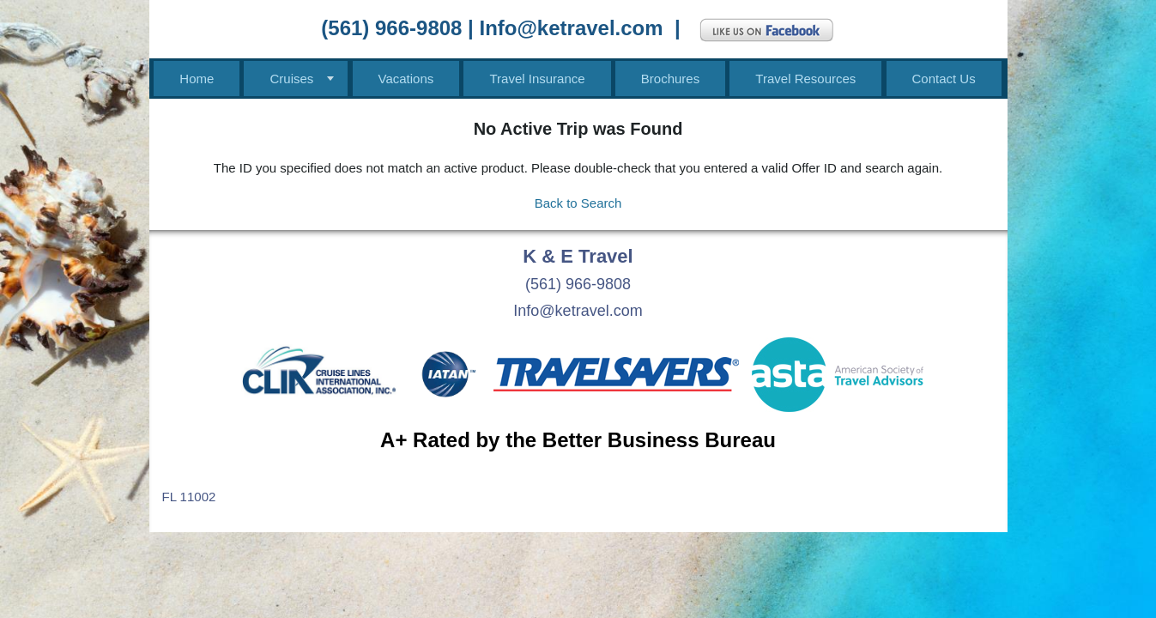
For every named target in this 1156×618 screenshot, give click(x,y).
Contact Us (944, 78)
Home (196, 78)
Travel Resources (805, 78)
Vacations (406, 78)
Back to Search (578, 203)
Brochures (670, 78)
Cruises (291, 78)
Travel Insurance (536, 78)
